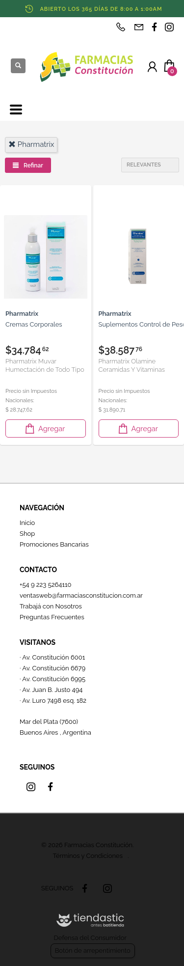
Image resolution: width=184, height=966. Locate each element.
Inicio (27, 522)
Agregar (44, 428)
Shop (27, 533)
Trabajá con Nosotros (51, 606)
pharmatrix (31, 144)
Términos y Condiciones (88, 855)
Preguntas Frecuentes (52, 617)
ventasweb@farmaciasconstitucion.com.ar (81, 595)
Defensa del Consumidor (90, 937)
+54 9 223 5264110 (46, 584)
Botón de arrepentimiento (93, 950)
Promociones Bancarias (54, 544)
